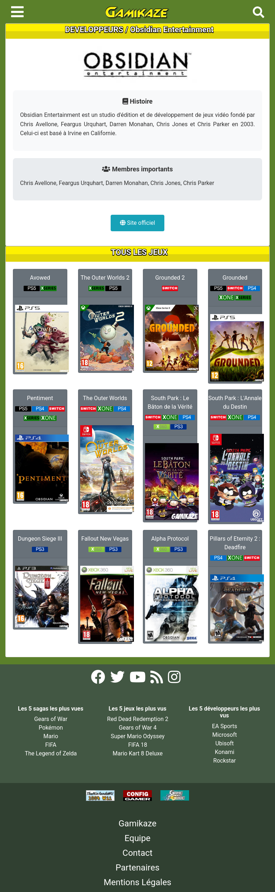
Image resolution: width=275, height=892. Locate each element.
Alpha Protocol (170, 538)
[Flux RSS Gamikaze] (157, 679)
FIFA (50, 744)
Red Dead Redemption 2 (137, 719)
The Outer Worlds (105, 398)
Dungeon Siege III (40, 538)
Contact (137, 853)
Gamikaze (137, 824)
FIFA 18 (137, 744)
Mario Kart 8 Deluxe (138, 753)
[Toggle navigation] (17, 12)
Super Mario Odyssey (137, 736)
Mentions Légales (137, 882)
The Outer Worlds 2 (105, 277)
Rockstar (224, 760)
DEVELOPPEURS (94, 29)
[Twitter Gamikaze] (118, 679)
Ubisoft (224, 743)
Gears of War (50, 719)
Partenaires (138, 868)
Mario (50, 736)
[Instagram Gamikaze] (174, 679)
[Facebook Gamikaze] (99, 679)
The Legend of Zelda (51, 753)
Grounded (235, 277)
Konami (224, 752)
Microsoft (224, 734)
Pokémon (51, 727)
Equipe (137, 838)
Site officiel (137, 222)
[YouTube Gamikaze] (138, 679)
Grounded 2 (170, 277)
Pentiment (40, 398)
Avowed (40, 277)
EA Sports (224, 726)
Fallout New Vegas (105, 538)
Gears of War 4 (137, 727)
